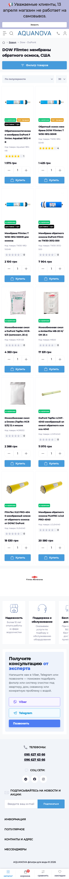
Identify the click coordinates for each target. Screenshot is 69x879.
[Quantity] (17, 170)
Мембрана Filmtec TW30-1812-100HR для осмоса (17, 237)
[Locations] (58, 33)
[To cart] (18, 180)
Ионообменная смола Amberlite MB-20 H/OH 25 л (50, 331)
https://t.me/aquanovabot (25, 779)
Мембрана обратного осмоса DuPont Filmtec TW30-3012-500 (51, 237)
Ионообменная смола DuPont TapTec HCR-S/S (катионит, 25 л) (17, 331)
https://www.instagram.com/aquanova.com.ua (43, 779)
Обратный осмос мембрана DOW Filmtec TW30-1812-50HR (51, 130)
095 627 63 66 (34, 754)
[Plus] (26, 170)
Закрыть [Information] (35, 25)
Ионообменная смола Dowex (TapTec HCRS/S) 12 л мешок (17, 422)
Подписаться (51, 803)
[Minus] (9, 170)
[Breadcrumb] (3, 42)
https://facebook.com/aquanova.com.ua (34, 779)
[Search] (11, 33)
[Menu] (5, 33)
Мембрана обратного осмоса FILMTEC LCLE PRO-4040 (51, 516)
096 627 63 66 (34, 760)
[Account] (65, 33)
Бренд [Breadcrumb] (12, 42)
